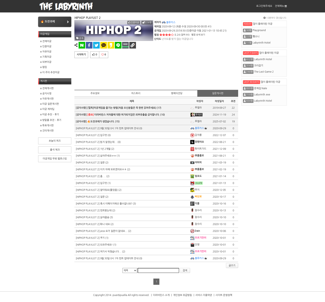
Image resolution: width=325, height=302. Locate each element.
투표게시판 (47, 125)
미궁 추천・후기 (49, 114)
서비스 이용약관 (203, 295)
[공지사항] (81, 108)
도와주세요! (106, 245)
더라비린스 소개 (161, 295)
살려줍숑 (104, 217)
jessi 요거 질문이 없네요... (113, 231)
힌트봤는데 (106, 210)
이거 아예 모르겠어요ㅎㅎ (113, 169)
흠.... (103, 176)
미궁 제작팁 (47, 109)
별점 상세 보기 (198, 35)
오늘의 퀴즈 (55, 141)
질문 (102, 162)
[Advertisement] (156, 73)
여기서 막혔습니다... (110, 251)
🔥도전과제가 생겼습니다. (100, 121)
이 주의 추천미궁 (49, 72)
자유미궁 (45, 51)
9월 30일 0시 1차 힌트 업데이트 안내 (119, 128)
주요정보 (94, 93)
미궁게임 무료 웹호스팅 (55, 158)
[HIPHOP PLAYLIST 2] (88, 128)
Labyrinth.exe (262, 94)
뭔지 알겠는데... (108, 142)
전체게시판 (47, 88)
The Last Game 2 (264, 72)
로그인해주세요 (264, 6)
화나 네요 (105, 224)
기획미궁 (45, 57)
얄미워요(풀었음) (109, 190)
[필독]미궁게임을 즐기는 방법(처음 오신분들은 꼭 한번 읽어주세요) (121, 108)
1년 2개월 (105, 149)
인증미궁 (45, 46)
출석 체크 (55, 150)
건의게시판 (47, 130)
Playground (259, 30)
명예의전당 (176, 93)
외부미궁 (45, 62)
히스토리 (135, 93)
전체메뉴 (281, 6)
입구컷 (103, 135)
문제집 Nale (260, 88)
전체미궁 (45, 41)
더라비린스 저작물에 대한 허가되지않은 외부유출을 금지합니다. (123, 114)
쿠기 (102, 238)
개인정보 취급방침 (182, 295)
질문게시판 (217, 93)
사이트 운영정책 (224, 295)
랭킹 (43, 67)
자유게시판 (47, 98)
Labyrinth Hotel (261, 42)
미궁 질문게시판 (49, 104)
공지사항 (45, 93)
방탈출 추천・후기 (50, 120)
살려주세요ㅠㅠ (108, 156)
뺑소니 (256, 36)
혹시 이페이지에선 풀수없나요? (116, 203)
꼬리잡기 (258, 65)
